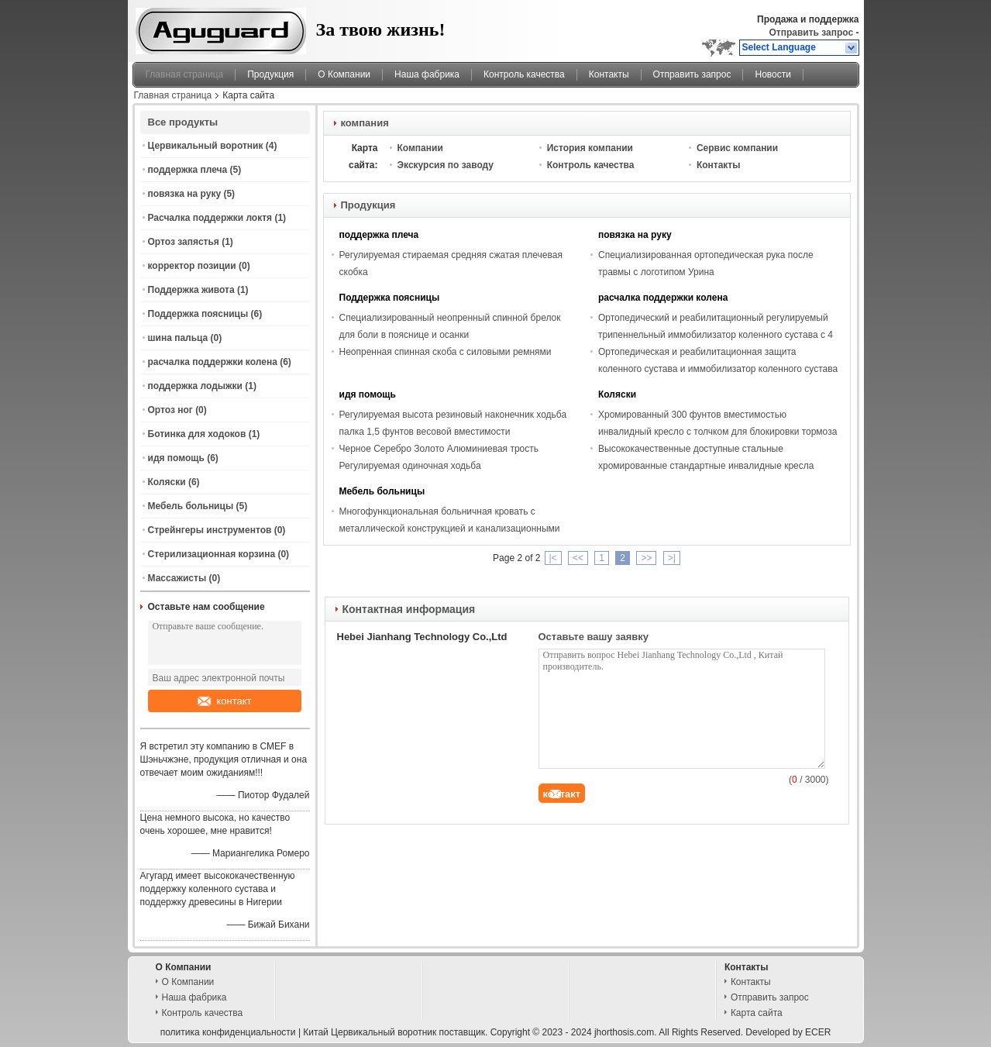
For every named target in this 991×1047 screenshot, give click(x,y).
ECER (818, 1032)
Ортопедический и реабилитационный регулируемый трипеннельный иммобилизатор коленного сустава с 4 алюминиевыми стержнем (715, 334)
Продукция (270, 74)
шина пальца (178, 337)
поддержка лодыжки (195, 386)
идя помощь (176, 458)
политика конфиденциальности (228, 1032)
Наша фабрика (426, 74)
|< (553, 558)
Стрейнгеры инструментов (210, 530)
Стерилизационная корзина (212, 554)
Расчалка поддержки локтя (210, 217)
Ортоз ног (170, 410)
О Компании (344, 74)
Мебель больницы (191, 506)
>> (646, 558)
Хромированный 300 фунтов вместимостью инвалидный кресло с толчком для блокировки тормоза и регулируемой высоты (717, 431)
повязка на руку (185, 193)
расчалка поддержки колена (212, 361)
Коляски (167, 482)
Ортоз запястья (183, 241)
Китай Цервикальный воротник (369, 1032)
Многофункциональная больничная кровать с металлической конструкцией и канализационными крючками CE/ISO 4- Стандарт (449, 528)
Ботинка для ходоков (197, 434)
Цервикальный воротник (205, 145)
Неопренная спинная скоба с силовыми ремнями (445, 351)
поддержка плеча (188, 169)
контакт (224, 701)
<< (578, 558)
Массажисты (177, 578)
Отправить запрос (812, 32)
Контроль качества (524, 74)
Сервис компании (737, 148)
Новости (772, 74)
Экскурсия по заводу (445, 165)
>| (672, 558)
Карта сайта (757, 1012)
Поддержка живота (191, 289)
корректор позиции (192, 265)
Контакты (609, 74)
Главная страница (185, 74)
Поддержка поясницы (198, 313)
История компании (590, 148)
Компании (420, 148)
